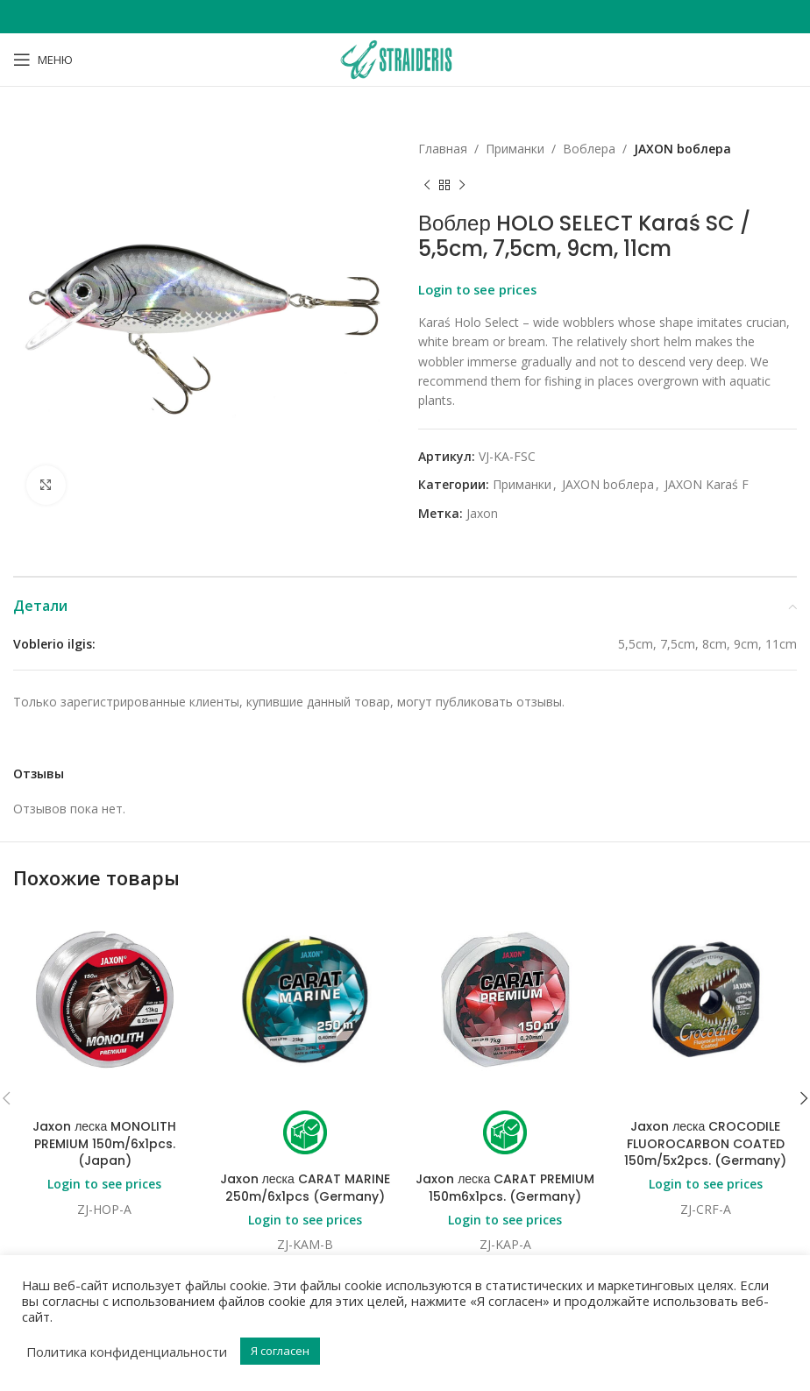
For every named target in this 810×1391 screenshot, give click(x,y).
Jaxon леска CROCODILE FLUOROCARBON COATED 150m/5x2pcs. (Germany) (705, 1143)
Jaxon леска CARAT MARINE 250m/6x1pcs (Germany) (305, 1187)
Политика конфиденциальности (126, 1351)
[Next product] (462, 185)
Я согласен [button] (280, 1351)
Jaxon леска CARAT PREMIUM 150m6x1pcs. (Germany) (505, 1187)
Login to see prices (477, 289)
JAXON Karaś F (706, 484)
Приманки (515, 148)
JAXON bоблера (682, 148)
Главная (442, 148)
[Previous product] (427, 185)
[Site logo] (405, 58)
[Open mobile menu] (43, 59)
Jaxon (482, 513)
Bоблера (589, 148)
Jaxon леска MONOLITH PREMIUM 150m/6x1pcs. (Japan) (104, 1143)
